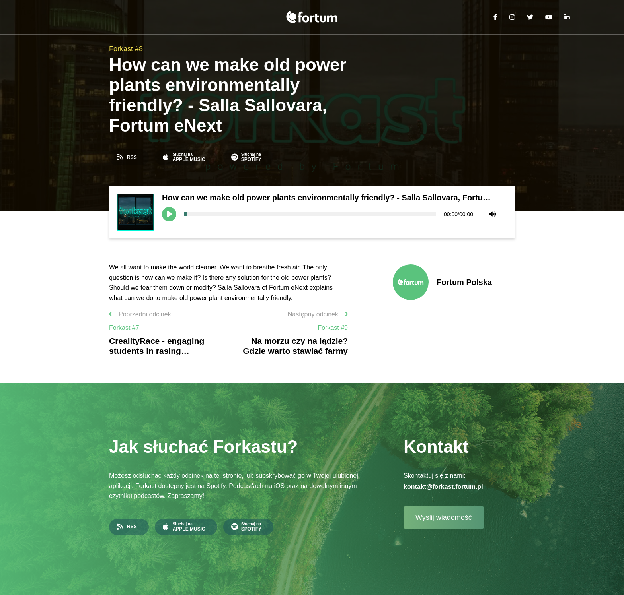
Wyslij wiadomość (443, 517)
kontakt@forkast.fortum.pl (443, 486)
